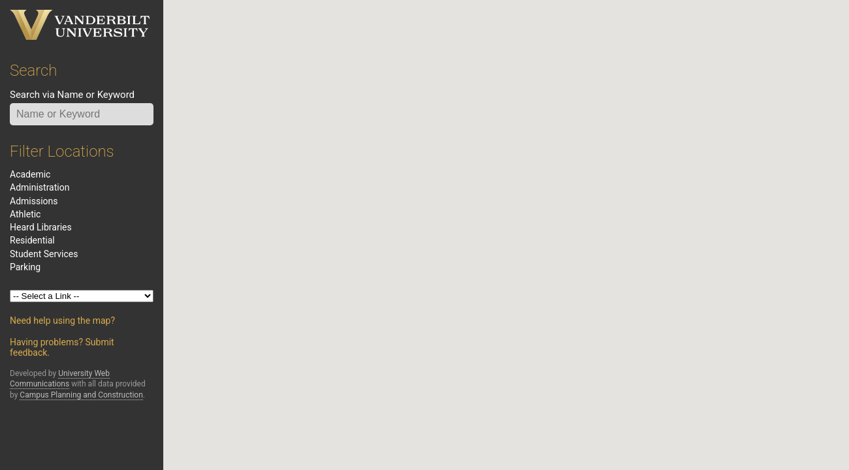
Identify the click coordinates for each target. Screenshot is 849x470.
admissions (34, 201)
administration (39, 187)
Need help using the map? (62, 320)
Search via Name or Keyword (72, 95)
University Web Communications (60, 378)
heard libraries (41, 227)
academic (30, 174)
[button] (679, 175)
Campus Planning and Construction (81, 395)
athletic (25, 214)
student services (44, 254)
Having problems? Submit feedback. (62, 347)
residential (32, 240)
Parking (25, 267)
